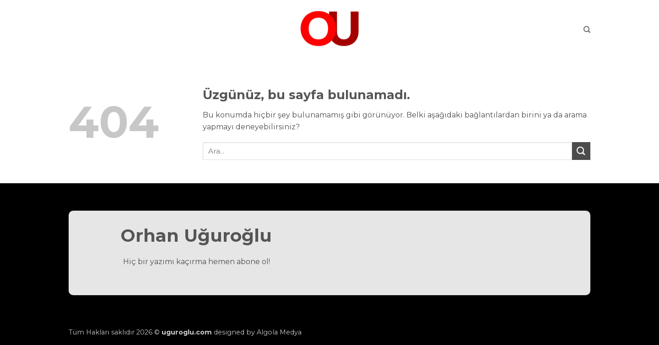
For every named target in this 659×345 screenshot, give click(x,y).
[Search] (586, 29)
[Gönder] (581, 151)
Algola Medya (279, 332)
